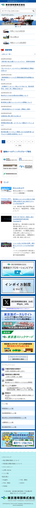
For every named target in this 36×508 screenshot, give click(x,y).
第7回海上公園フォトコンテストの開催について (16, 102)
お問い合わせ (7, 470)
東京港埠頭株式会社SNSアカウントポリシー (18, 308)
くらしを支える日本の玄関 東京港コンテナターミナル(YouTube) (24, 245)
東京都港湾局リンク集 (9, 427)
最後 (20, 145)
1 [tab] (16, 27)
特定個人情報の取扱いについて (12, 463)
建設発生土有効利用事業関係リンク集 (14, 417)
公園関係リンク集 (7, 422)
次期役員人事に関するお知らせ (11, 116)
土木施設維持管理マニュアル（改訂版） (20, 388)
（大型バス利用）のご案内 (13, 377)
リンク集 (6, 473)
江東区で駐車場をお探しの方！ (15, 371)
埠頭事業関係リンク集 (9, 413)
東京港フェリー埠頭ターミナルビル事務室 (18, 382)
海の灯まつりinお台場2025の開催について (14, 95)
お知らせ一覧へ (7, 54)
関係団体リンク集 (7, 408)
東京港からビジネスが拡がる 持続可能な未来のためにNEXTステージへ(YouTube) (24, 201)
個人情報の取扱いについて (11, 460)
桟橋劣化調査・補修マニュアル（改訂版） (20, 389)
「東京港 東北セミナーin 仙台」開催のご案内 (15, 109)
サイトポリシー (8, 467)
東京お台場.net (18, 188)
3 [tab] (20, 27)
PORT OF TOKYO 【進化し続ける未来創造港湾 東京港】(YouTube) (23, 219)
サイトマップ (7, 457)
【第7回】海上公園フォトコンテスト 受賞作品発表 (18, 61)
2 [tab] (18, 27)
